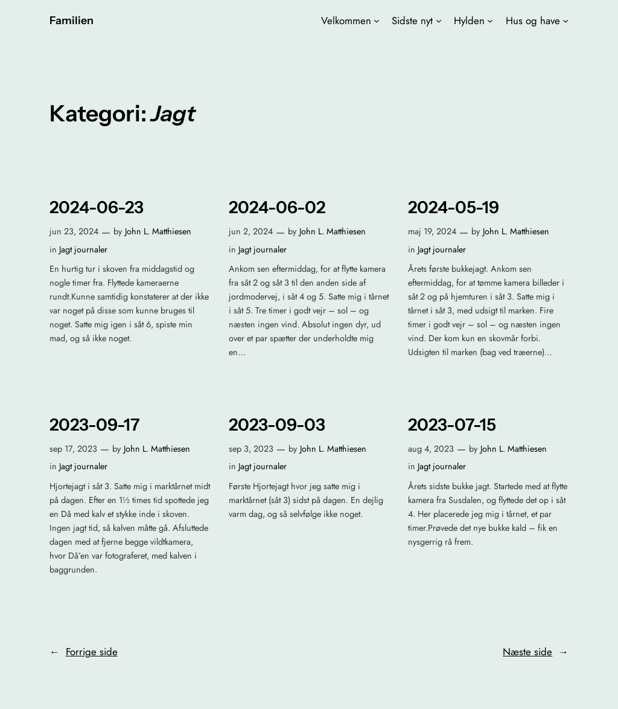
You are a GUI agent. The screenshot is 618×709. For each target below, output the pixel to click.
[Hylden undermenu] (490, 21)
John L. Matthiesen (158, 231)
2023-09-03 (277, 425)
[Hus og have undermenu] (565, 21)
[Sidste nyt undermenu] (439, 21)
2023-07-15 (452, 425)
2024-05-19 (453, 207)
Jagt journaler (83, 249)
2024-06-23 (96, 207)
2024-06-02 (277, 207)
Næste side (536, 651)
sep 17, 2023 (73, 449)
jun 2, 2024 (251, 231)
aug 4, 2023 (431, 449)
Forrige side (83, 651)
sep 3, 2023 (251, 449)
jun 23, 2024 (73, 231)
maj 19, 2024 (432, 231)
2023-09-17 (94, 425)
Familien (71, 20)
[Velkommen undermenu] (377, 21)
